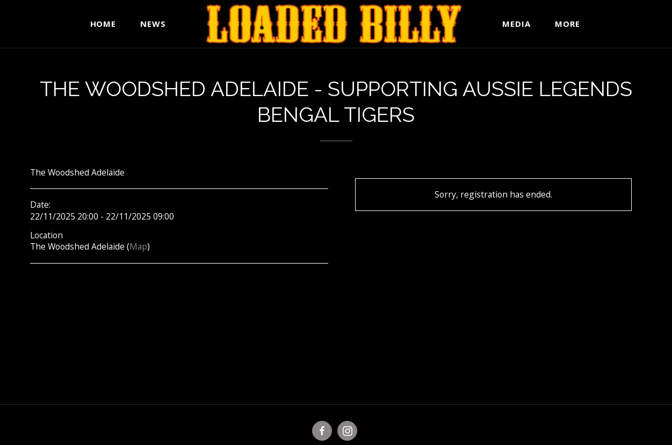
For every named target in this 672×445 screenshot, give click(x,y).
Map (138, 246)
